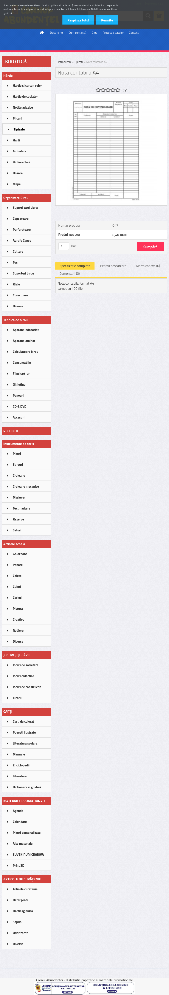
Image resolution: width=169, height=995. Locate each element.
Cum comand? (78, 32)
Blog (94, 32)
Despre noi (57, 32)
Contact (134, 32)
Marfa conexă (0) (148, 265)
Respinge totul (77, 20)
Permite (107, 20)
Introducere (65, 62)
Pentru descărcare (113, 265)
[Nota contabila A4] (111, 96)
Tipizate (79, 62)
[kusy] (63, 246)
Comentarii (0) (70, 273)
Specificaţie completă (75, 265)
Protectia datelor (113, 32)
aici (12, 13)
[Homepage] (42, 32)
